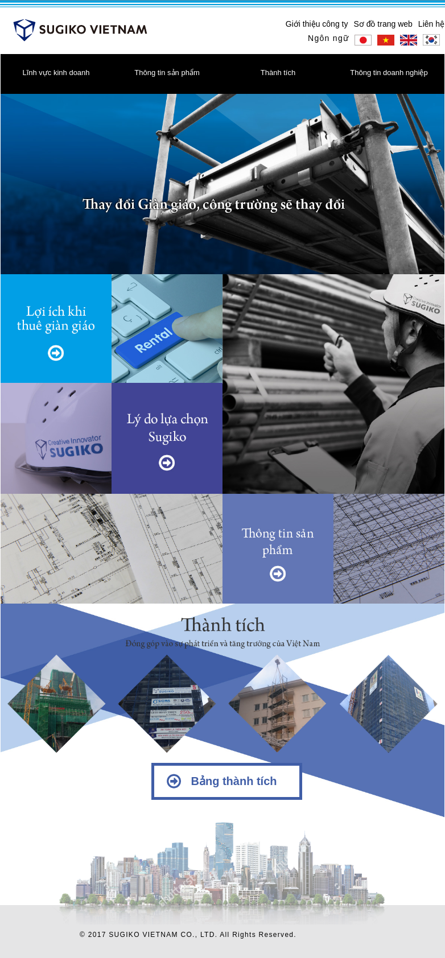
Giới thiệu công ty (317, 23)
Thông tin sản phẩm (166, 72)
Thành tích (278, 72)
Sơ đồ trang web (382, 23)
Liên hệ (431, 23)
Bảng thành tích (234, 781)
